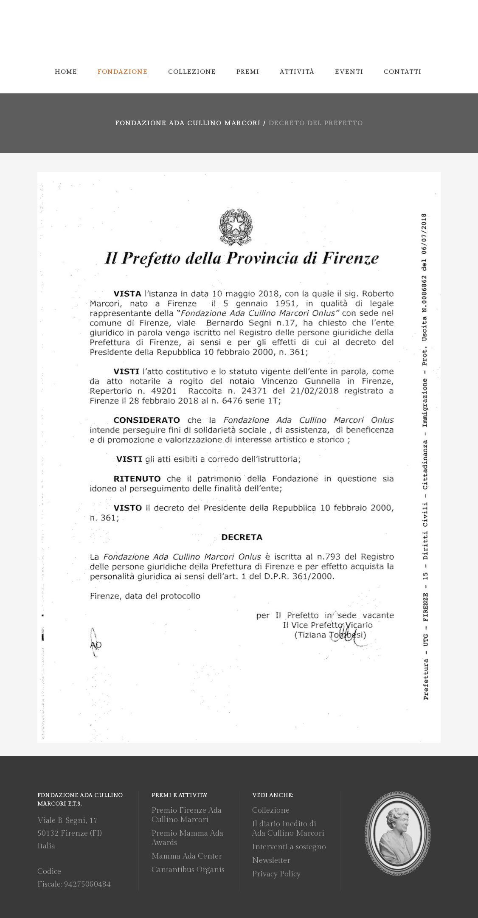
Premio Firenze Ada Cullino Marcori (187, 815)
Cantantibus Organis (188, 869)
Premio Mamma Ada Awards (187, 838)
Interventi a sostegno (289, 846)
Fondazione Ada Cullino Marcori (188, 123)
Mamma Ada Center (187, 856)
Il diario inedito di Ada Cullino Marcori (288, 829)
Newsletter (271, 860)
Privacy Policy (276, 874)
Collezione (271, 810)
